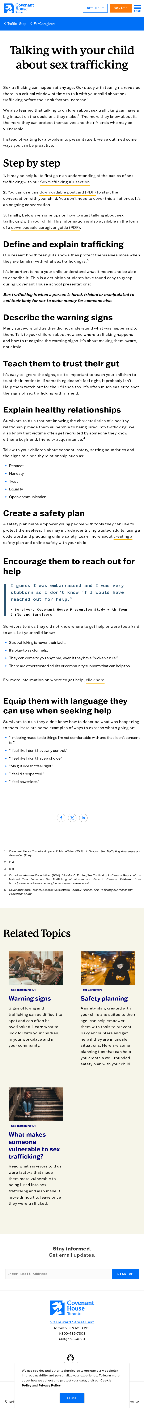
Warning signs (30, 998)
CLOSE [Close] (72, 1398)
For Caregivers (44, 24)
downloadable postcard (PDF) (67, 192)
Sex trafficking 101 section (65, 182)
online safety (45, 542)
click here (95, 679)
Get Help (95, 8)
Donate (121, 8)
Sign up (125, 1273)
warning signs (65, 340)
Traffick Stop (16, 24)
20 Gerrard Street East (72, 1322)
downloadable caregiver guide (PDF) (45, 227)
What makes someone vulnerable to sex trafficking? (34, 1145)
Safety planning (104, 998)
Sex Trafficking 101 (23, 990)
